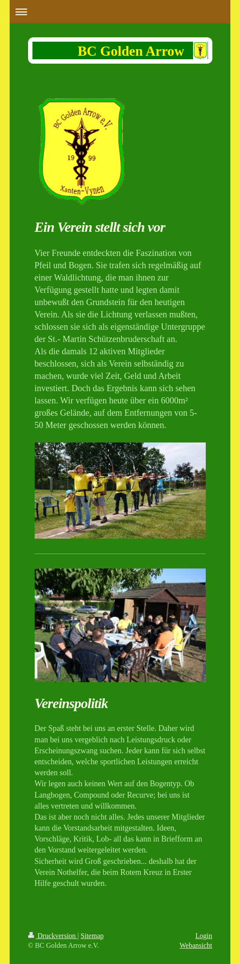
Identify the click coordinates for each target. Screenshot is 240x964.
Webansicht (195, 945)
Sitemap (92, 935)
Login (203, 935)
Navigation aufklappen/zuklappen (120, 11)
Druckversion (53, 935)
